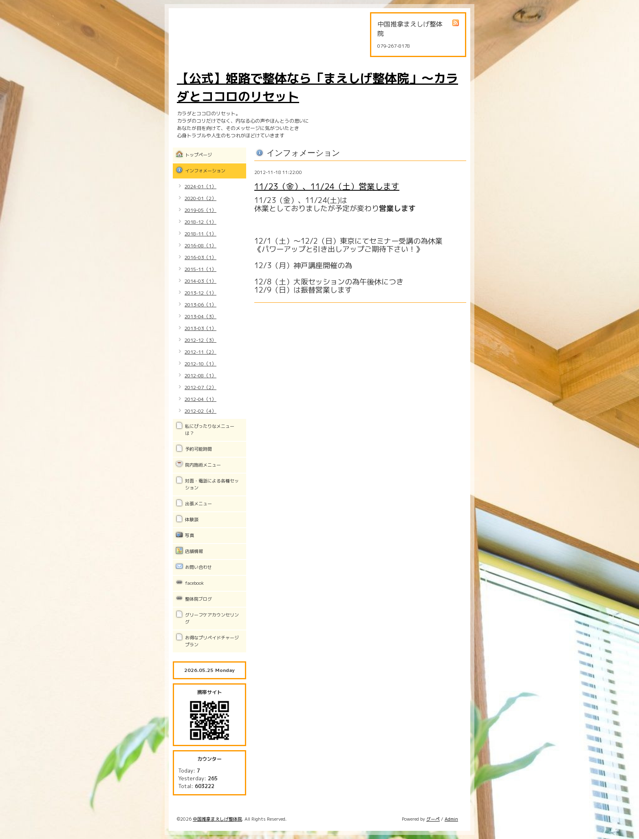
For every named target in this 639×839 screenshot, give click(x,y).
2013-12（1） (200, 292)
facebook (194, 583)
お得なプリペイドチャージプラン (212, 641)
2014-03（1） (200, 280)
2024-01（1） (200, 186)
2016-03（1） (200, 257)
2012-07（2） (200, 387)
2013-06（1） (200, 304)
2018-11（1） (200, 233)
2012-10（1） (200, 363)
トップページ (198, 155)
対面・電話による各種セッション (212, 484)
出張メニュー (198, 503)
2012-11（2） (200, 351)
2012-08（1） (200, 375)
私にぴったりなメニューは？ (209, 429)
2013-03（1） (200, 328)
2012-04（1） (200, 399)
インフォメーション (205, 170)
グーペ (433, 819)
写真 (189, 535)
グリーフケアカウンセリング (212, 618)
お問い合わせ (198, 567)
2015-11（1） (200, 269)
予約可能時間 (198, 449)
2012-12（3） (200, 340)
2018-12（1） (200, 221)
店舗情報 (194, 551)
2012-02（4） (200, 410)
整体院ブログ (198, 599)
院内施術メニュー (203, 465)
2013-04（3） (200, 316)
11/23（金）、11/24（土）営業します (326, 186)
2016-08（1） (200, 245)
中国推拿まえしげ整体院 (217, 819)
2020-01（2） (200, 198)
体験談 (191, 519)
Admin (451, 819)
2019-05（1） (200, 210)
